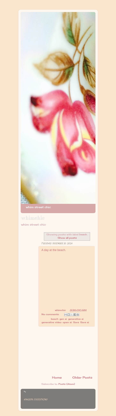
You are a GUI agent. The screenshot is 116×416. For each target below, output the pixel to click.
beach (54, 319)
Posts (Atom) (66, 384)
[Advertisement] (67, 351)
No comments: (51, 314)
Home (57, 377)
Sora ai (84, 322)
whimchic (32, 217)
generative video (51, 322)
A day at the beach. (54, 250)
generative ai (76, 319)
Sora (76, 322)
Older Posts (82, 377)
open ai (67, 322)
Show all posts (67, 237)
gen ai (63, 319)
